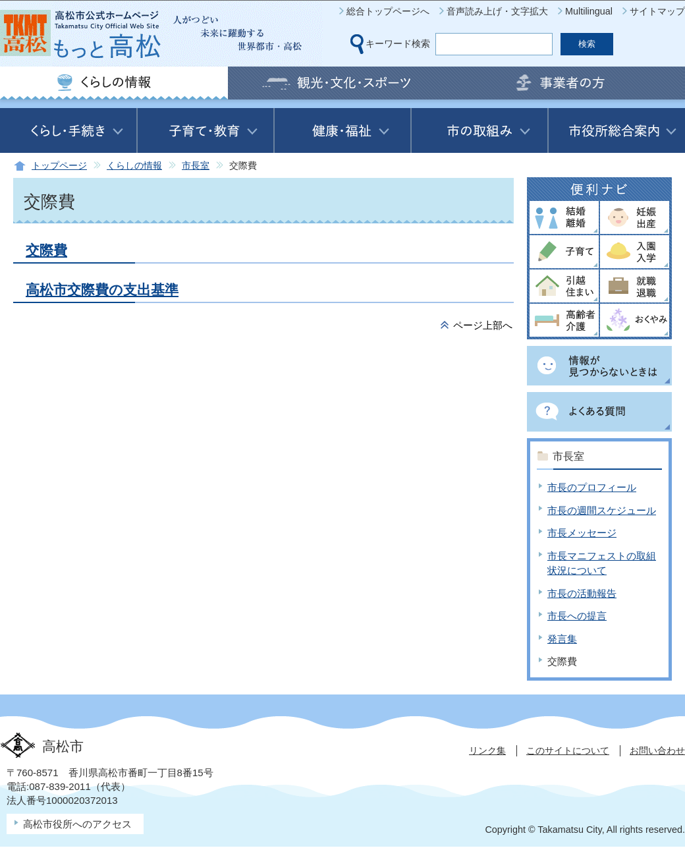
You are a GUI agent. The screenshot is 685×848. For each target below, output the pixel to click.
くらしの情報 (134, 166)
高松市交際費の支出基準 (102, 289)
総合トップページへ (387, 11)
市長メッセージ (581, 532)
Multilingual (589, 11)
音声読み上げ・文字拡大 (497, 11)
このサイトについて (567, 750)
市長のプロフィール (591, 487)
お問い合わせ (657, 750)
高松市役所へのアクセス (77, 824)
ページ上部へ (482, 325)
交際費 (46, 250)
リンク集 (487, 750)
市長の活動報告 (581, 593)
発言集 (562, 638)
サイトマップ (657, 11)
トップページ (59, 166)
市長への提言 (577, 615)
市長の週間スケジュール (601, 510)
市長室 (195, 166)
